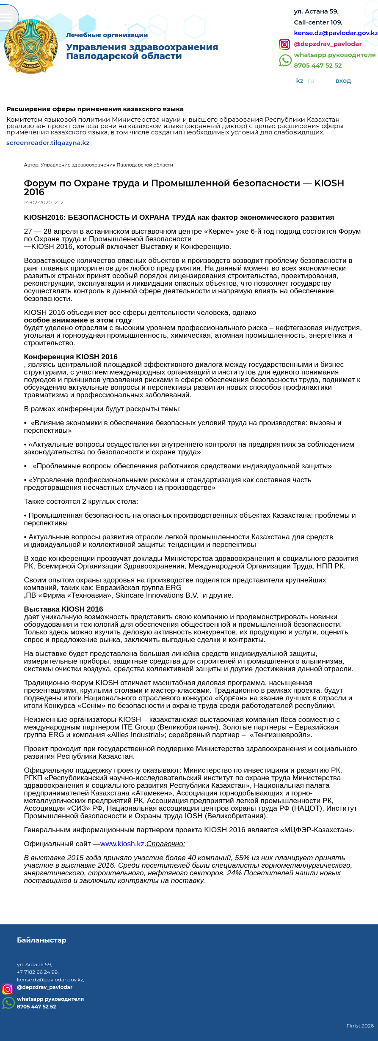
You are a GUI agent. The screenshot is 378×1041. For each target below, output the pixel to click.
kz (300, 81)
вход (343, 81)
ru (311, 81)
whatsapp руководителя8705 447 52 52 (335, 60)
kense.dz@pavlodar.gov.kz (336, 33)
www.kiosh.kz (122, 843)
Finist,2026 (360, 1025)
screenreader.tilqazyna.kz (48, 143)
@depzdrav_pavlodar (328, 44)
